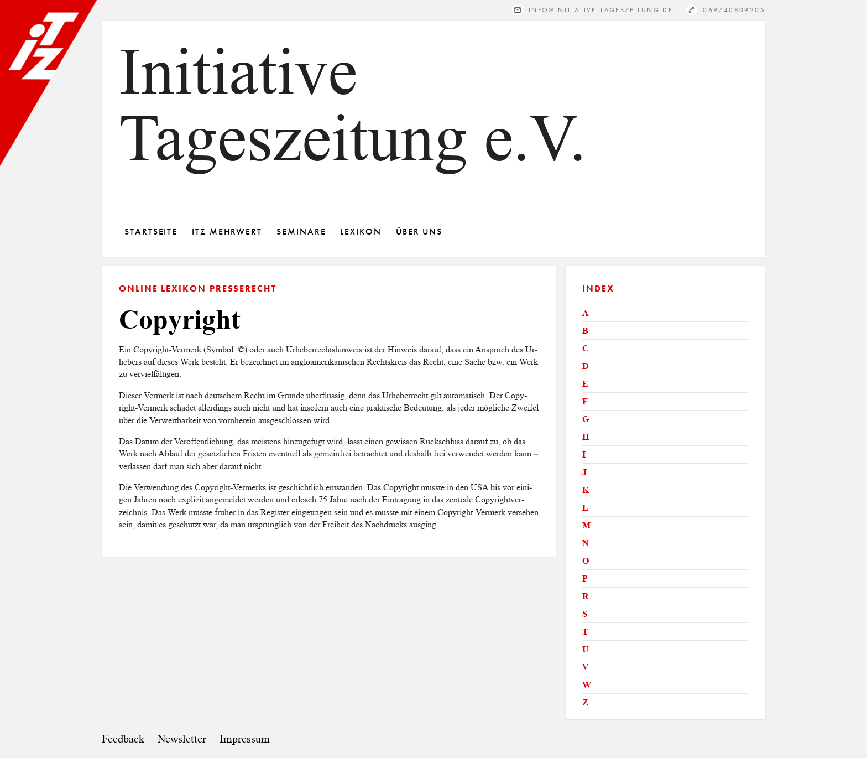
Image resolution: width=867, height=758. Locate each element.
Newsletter (182, 738)
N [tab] (585, 543)
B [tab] (585, 330)
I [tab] (584, 454)
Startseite (150, 231)
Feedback (123, 738)
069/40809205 (734, 10)
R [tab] (585, 596)
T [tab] (585, 631)
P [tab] (585, 578)
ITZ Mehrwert (227, 231)
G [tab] (585, 419)
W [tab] (586, 684)
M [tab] (586, 525)
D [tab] (585, 366)
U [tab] (585, 649)
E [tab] (585, 384)
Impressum (245, 738)
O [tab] (585, 561)
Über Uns (419, 231)
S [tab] (584, 614)
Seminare (301, 231)
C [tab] (585, 348)
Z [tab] (585, 702)
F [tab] (585, 401)
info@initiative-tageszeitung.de (601, 10)
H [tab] (585, 437)
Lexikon (360, 231)
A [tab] (585, 313)
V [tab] (585, 667)
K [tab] (585, 490)
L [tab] (585, 507)
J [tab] (584, 472)
